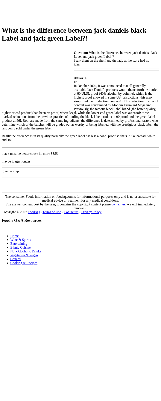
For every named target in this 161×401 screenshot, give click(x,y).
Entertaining (18, 243)
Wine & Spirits (20, 240)
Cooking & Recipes (23, 263)
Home (14, 236)
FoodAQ (34, 212)
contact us (118, 204)
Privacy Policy (91, 212)
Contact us (71, 212)
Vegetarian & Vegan (24, 255)
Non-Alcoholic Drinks (25, 251)
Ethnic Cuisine (20, 247)
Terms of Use (52, 212)
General (15, 259)
